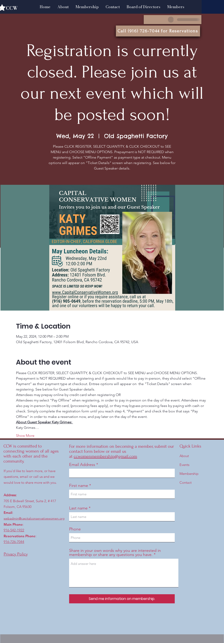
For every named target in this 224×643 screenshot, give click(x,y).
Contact (186, 482)
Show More (25, 435)
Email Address (82, 465)
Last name (78, 508)
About (184, 456)
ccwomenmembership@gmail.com (105, 456)
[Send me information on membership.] (122, 598)
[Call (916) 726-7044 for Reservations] (158, 31)
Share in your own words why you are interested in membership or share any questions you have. (115, 552)
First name (78, 486)
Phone (75, 529)
